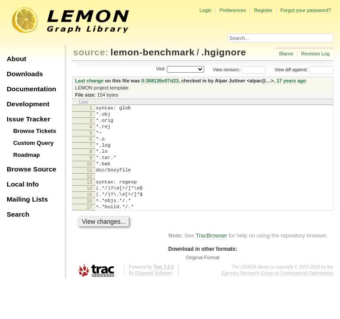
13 (89, 196)
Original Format (203, 278)
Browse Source (31, 169)
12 (89, 191)
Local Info (23, 184)
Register (263, 10)
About (16, 58)
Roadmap (26, 155)
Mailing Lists (27, 199)
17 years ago (291, 80)
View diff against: (303, 69)
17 (89, 227)
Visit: (161, 69)
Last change (89, 80)
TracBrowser (211, 257)
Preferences (233, 10)
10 (89, 176)
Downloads (25, 74)
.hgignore (223, 52)
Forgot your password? (305, 10)
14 (89, 204)
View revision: (226, 69)
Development (28, 104)
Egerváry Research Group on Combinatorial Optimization (277, 294)
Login (205, 10)
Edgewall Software (153, 294)
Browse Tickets (34, 131)
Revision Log (315, 53)
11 (89, 183)
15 (89, 211)
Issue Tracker (28, 119)
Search (18, 214)
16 (89, 219)
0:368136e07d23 (159, 80)
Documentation (31, 89)
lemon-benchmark (153, 52)
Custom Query (33, 143)
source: (90, 52)
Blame (286, 53)
